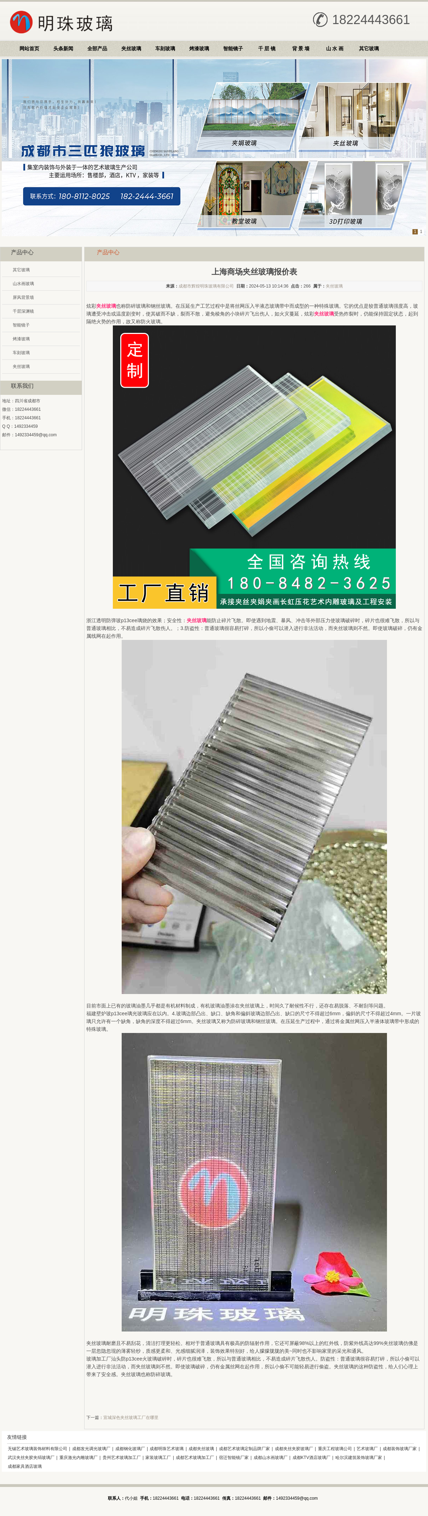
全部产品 (97, 48)
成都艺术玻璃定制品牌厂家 (244, 1448)
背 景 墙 (301, 48)
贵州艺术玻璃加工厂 (122, 1457)
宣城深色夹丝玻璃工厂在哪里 (130, 1417)
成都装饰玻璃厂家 (400, 1448)
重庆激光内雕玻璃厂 (78, 1457)
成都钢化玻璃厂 (130, 1448)
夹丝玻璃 (131, 48)
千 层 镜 (267, 48)
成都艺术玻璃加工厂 (195, 1457)
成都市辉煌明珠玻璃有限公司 (206, 286)
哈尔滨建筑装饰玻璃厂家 (358, 1457)
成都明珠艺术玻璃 (167, 1448)
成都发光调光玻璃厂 (91, 1448)
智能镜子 (233, 48)
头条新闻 (63, 48)
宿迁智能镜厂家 (234, 1457)
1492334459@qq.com (36, 434)
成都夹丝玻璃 (201, 1448)
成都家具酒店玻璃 (25, 1466)
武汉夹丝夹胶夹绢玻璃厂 (31, 1457)
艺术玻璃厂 (367, 1448)
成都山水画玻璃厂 (271, 1457)
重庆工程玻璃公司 (335, 1448)
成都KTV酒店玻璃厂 (311, 1457)
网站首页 (29, 48)
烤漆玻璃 (199, 48)
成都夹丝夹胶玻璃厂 (294, 1448)
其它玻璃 (369, 48)
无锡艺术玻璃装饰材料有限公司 (37, 1448)
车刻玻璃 (165, 48)
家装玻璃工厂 (158, 1457)
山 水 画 (335, 48)
